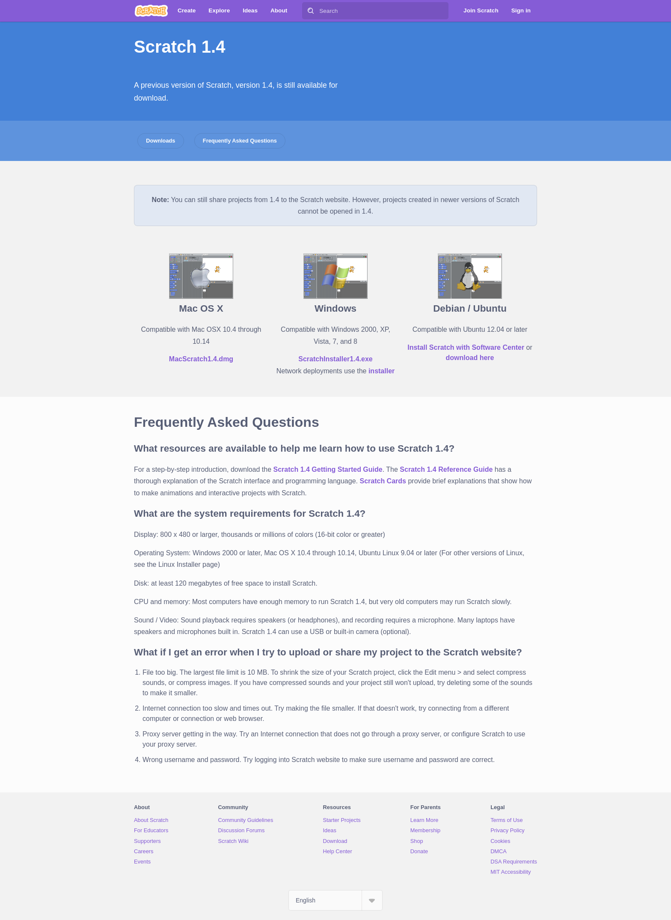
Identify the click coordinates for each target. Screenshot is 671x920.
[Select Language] (335, 900)
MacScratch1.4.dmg (201, 359)
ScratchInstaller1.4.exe (335, 359)
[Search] (310, 10)
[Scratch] (151, 10)
